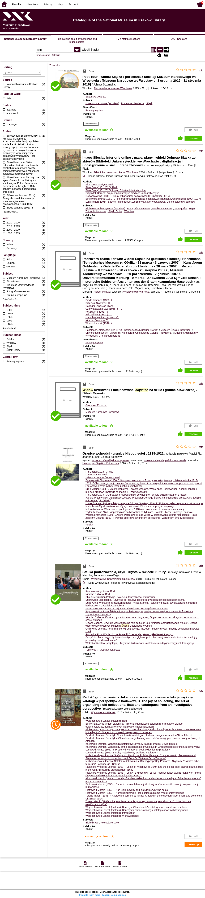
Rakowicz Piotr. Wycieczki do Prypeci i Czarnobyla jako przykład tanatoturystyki (129, 634)
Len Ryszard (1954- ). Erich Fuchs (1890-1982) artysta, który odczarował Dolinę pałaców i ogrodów (140, 201)
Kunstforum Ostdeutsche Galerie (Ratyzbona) (147, 332)
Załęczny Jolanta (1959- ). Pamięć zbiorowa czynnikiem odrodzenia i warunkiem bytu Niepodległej (140, 517)
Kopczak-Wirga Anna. (101, 591)
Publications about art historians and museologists (77, 40)
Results (16, 4)
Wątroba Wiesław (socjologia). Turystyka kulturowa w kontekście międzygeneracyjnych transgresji (140, 643)
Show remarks (91, 124)
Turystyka (91, 649)
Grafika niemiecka (162, 208)
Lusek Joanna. (97, 474)
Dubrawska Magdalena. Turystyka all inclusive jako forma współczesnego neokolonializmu (135, 599)
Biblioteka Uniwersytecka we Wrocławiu (116, 172)
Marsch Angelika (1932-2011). (102, 317)
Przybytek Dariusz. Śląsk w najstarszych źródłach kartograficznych (122, 193)
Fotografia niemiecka (138, 208)
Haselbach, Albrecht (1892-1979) (104, 330)
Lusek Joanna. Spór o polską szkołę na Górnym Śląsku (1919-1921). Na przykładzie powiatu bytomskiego (144, 503)
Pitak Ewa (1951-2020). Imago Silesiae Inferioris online (116, 190)
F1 (180, 3)
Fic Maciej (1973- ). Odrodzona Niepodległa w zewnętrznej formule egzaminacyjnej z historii (136, 494)
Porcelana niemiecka (132, 103)
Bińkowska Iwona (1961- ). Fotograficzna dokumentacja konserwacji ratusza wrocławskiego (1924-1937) (143, 198)
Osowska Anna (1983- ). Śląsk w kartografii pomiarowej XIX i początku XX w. (128, 196)
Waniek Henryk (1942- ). (99, 323)
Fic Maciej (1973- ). (99, 471)
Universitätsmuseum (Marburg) (103, 332)
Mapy (192, 208)
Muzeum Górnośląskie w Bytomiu (110, 460)
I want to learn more (89, 895)
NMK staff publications (128, 39)
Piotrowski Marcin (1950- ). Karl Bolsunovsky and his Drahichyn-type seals (127, 790)
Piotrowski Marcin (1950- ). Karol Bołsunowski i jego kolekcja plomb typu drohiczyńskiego (135, 792)
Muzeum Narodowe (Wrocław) (102, 103)
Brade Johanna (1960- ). (99, 300)
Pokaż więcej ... (10, 212)
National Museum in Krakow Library (25, 39)
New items (33, 4)
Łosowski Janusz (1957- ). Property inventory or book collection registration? (128, 749)
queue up (193, 844)
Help (60, 4)
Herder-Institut (102, 291)
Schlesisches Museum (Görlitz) (141, 330)
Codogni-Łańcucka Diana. (100, 306)
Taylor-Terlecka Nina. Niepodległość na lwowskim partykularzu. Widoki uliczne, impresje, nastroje (139, 512)
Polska (89, 524)
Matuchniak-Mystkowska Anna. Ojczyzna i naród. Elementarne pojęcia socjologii (130, 506)
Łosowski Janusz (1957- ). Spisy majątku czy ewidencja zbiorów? (122, 752)
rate (201, 70)
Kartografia (180, 208)
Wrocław (129, 211)
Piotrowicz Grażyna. (100, 184)
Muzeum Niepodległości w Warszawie (165, 460)
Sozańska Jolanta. (96, 96)
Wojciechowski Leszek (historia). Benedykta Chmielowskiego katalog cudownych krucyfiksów (137, 810)
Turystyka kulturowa (109, 649)
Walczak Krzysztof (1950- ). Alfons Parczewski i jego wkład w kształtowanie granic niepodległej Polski (142, 514)
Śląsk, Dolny (115, 211)
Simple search (43, 55)
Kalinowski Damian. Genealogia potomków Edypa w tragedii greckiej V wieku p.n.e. (132, 743)
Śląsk (149, 103)
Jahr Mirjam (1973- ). (99, 314)
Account (73, 4)
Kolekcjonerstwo (110, 822)
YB (159, 3)
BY (166, 3)
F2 (188, 3)
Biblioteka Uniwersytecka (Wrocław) (105, 208)
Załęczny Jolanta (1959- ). (103, 477)
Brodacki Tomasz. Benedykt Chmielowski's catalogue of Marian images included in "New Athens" (139, 735)
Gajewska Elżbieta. (96, 405)
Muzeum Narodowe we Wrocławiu (113, 88)
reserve (193, 138)
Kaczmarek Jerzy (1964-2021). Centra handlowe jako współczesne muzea (127, 608)
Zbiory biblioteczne (96, 211)
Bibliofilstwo (92, 822)
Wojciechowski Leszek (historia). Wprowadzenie (112, 815)
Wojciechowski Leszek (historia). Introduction (110, 812)
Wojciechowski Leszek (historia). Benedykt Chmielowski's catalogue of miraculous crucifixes (136, 807)
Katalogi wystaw (94, 110)
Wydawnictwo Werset (103, 712)
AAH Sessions (179, 39)
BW (152, 3)
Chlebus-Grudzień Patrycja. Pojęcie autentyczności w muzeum (120, 597)
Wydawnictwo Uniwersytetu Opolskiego (113, 579)
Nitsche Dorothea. (97, 320)
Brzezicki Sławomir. (98, 303)
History (48, 4)
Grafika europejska (109, 335)
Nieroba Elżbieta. (98, 594)
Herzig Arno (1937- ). (97, 311)
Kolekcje (56, 55)
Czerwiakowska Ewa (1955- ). (104, 308)
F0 (174, 3)
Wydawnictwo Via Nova (136, 291)
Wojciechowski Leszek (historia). (106, 720)
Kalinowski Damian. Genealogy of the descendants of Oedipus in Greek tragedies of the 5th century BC (143, 746)
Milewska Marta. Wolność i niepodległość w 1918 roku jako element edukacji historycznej (135, 509)
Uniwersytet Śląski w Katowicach (100, 463)
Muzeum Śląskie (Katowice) (175, 330)
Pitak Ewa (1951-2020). (102, 187)
